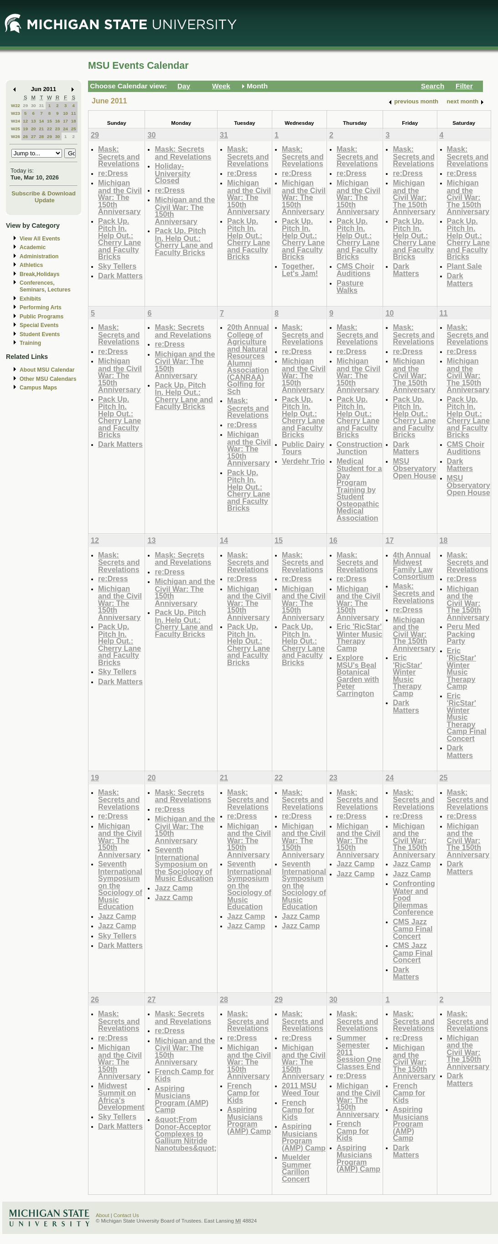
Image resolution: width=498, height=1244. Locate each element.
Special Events (39, 325)
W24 (15, 120)
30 (33, 105)
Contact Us (126, 1215)
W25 (15, 128)
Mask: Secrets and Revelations (119, 156)
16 (57, 120)
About (102, 1215)
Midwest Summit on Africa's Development (121, 1096)
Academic (33, 247)
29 (25, 105)
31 (41, 105)
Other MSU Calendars (48, 379)
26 (25, 136)
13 (33, 120)
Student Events (40, 334)
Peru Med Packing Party (463, 633)
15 (49, 120)
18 (73, 120)
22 (49, 128)
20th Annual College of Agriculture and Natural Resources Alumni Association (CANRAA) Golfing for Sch (248, 359)
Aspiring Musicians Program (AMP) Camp (181, 1099)
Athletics (31, 265)
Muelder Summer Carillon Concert (296, 1168)
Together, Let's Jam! (300, 270)
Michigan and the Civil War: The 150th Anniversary (120, 197)
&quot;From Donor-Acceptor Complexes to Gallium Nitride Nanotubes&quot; (186, 1133)
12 (25, 120)
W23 (15, 113)
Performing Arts (41, 307)
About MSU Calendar (47, 370)
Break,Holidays (40, 274)
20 (33, 128)
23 (57, 128)
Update (45, 200)
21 (41, 128)
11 (73, 113)
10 (65, 113)
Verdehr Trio (303, 461)
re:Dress (113, 173)
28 (41, 136)
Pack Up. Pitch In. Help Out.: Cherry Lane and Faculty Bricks (119, 239)
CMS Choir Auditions (355, 270)
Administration (39, 256)
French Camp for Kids (184, 1075)
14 (41, 120)
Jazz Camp (117, 916)
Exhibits (30, 299)
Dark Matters (120, 275)
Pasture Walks (350, 287)
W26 (15, 136)
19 (25, 128)
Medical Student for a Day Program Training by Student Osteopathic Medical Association (359, 489)
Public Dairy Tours (303, 448)
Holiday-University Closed (172, 173)
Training (30, 343)
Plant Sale (464, 266)
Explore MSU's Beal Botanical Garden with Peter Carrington (358, 675)
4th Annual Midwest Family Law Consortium (413, 566)
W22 (15, 105)
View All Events (40, 238)
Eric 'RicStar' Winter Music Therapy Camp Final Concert (467, 716)
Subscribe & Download (43, 193)
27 (33, 136)
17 (65, 120)
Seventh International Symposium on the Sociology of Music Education (184, 863)
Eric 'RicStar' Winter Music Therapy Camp (359, 637)
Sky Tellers (117, 266)
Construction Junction (360, 448)
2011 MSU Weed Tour (300, 1089)
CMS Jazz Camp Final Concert (412, 928)
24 (65, 128)
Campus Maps (38, 387)
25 (73, 128)
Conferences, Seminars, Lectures (45, 286)
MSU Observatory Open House (414, 468)
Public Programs (41, 316)
